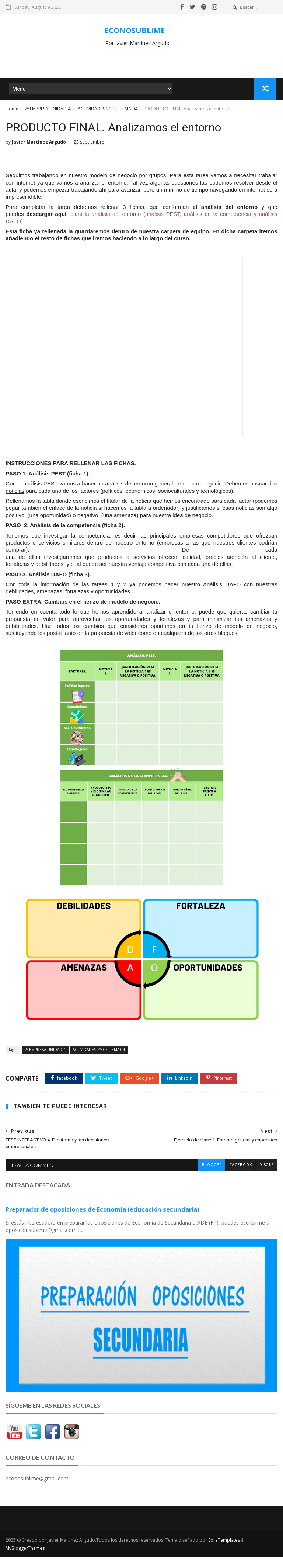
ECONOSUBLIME (135, 30)
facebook (240, 1167)
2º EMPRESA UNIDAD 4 (47, 110)
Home (12, 110)
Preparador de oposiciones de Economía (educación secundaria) (102, 1212)
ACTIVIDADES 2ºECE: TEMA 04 (107, 110)
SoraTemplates (224, 1542)
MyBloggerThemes (25, 1550)
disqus (266, 1167)
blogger (211, 1167)
